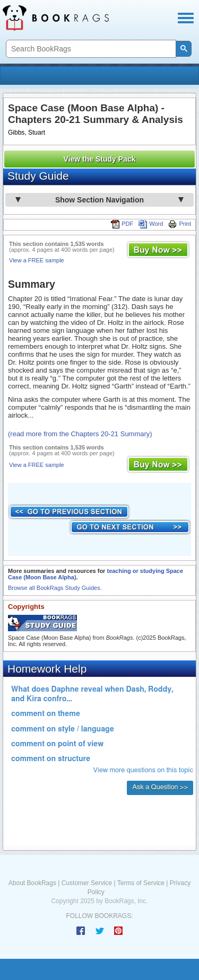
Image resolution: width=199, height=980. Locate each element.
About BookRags (32, 883)
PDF (122, 223)
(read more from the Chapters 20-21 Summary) (80, 434)
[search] (90, 49)
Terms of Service (141, 883)
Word (151, 223)
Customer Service (87, 883)
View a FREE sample (36, 260)
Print (179, 223)
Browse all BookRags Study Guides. (55, 588)
